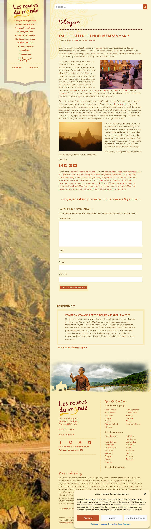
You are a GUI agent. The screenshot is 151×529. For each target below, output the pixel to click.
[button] (145, 493)
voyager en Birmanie (116, 189)
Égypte (108, 418)
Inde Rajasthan (132, 410)
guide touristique (119, 104)
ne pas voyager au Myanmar (81, 183)
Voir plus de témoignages (72, 347)
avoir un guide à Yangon (82, 174)
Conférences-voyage (25, 39)
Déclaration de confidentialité (119, 524)
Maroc (108, 459)
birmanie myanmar (102, 174)
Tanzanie (109, 415)
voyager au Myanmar (96, 189)
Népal (128, 447)
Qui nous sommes (25, 46)
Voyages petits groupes (25, 20)
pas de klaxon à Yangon (105, 183)
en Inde (25, 31)
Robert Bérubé (88, 40)
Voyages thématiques (25, 28)
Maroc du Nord (133, 424)
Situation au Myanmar (122, 199)
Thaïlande (72, 90)
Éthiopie (108, 427)
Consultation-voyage (25, 35)
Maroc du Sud (111, 424)
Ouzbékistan (131, 412)
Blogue (25, 59)
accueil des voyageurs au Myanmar (120, 172)
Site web (63, 274)
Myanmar (98, 48)
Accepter (88, 518)
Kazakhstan (110, 412)
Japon (108, 421)
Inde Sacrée (110, 410)
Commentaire (66, 218)
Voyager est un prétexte (81, 199)
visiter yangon (110, 186)
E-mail (62, 262)
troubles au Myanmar (78, 186)
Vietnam (106, 90)
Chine (124, 90)
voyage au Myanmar (126, 186)
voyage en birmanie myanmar (72, 189)
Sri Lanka (109, 450)
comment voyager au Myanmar (73, 177)
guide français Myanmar (107, 180)
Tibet (116, 90)
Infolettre (16, 67)
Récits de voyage (87, 172)
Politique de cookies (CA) (71, 450)
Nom (61, 250)
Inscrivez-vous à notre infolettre (74, 446)
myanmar (63, 183)
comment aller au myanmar (124, 174)
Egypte (108, 456)
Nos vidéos (25, 50)
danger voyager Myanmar (100, 177)
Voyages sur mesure (25, 24)
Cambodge (94, 90)
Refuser (111, 518)
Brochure (33, 67)
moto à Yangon (126, 180)
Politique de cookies (99, 524)
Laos (83, 90)
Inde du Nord (111, 436)
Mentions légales (65, 523)
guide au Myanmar (87, 180)
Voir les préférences (135, 518)
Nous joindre (25, 54)
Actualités (74, 172)
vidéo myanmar (96, 186)
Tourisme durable (25, 43)
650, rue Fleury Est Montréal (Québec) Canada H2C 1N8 (69, 421)
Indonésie (109, 445)
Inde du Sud (110, 442)
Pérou (128, 421)
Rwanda (129, 415)
